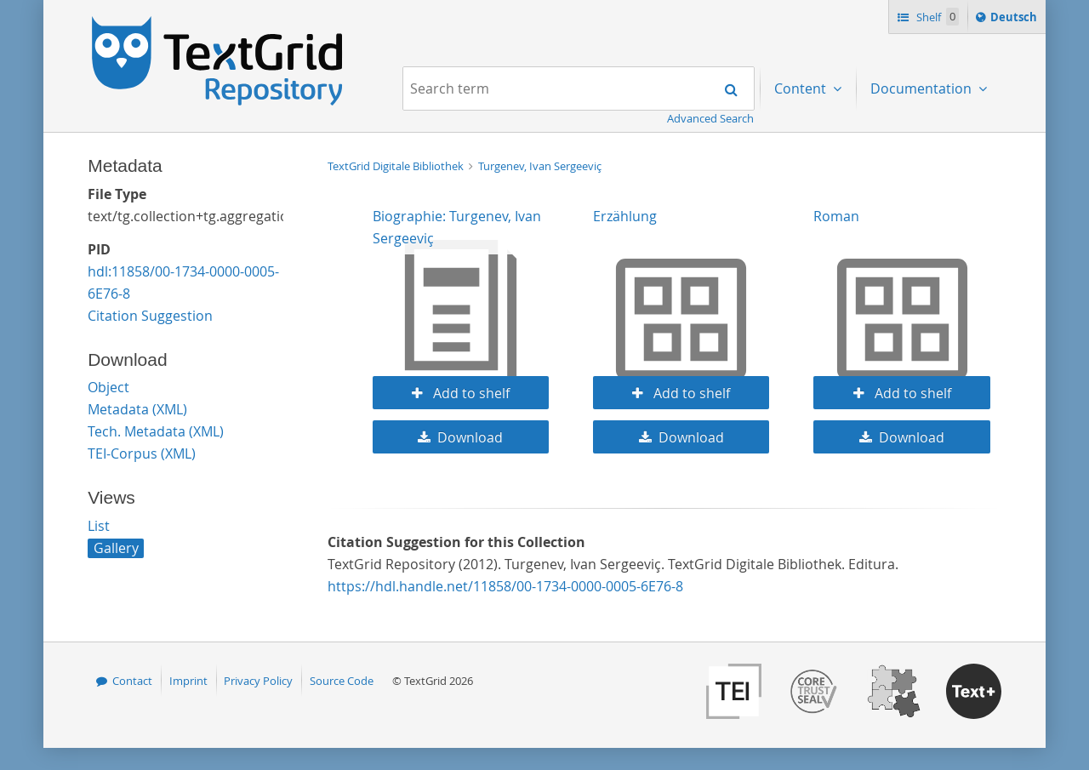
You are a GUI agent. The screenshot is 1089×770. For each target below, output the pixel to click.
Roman (836, 216)
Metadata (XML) (137, 409)
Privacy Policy (258, 680)
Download (470, 437)
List (99, 525)
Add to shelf (470, 393)
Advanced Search (710, 118)
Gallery (116, 548)
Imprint (188, 680)
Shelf (936, 17)
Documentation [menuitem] (922, 88)
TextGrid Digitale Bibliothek (397, 166)
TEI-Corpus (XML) (142, 453)
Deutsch (1015, 19)
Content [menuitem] (802, 88)
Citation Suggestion (150, 315)
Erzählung (625, 216)
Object (108, 387)
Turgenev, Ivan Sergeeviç (540, 166)
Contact (132, 680)
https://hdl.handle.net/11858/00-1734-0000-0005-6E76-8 (505, 586)
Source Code (341, 680)
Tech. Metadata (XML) (156, 431)
